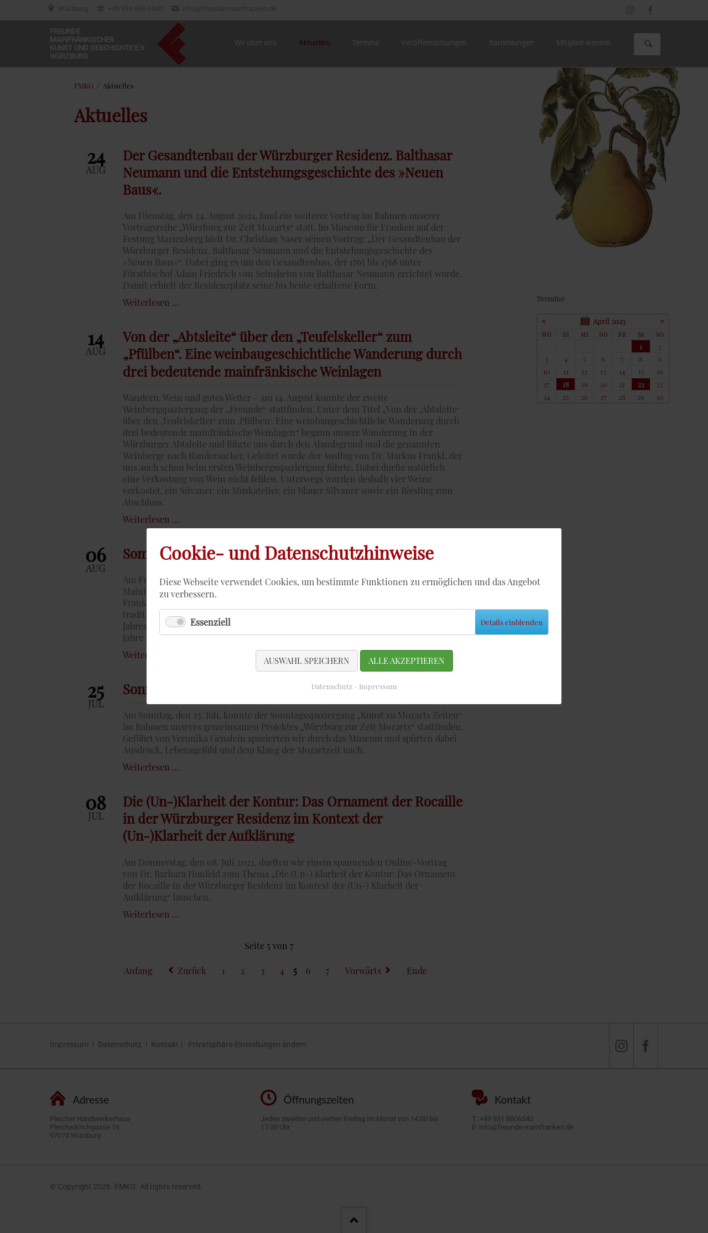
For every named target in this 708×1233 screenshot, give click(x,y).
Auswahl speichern (307, 660)
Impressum (378, 686)
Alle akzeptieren (406, 660)
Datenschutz (331, 686)
